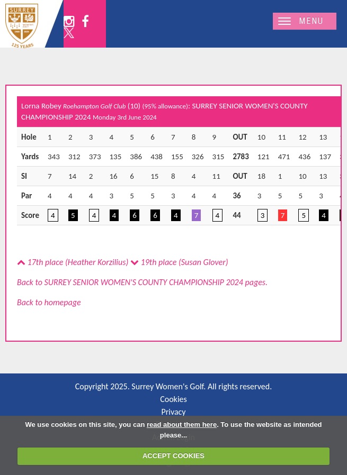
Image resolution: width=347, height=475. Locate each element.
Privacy (173, 412)
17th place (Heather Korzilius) (72, 262)
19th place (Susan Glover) (179, 262)
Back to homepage (49, 302)
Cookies (173, 399)
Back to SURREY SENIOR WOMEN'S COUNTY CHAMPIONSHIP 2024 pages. (142, 282)
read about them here (182, 424)
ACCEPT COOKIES (173, 456)
